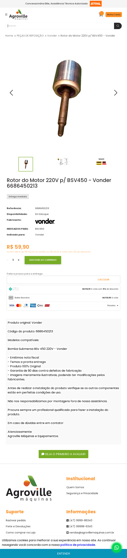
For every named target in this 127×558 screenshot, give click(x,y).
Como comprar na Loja (20, 532)
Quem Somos (75, 487)
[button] (11, 92)
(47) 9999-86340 (79, 520)
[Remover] (8, 260)
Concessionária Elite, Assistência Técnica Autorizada (63, 4)
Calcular (103, 279)
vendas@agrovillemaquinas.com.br (90, 532)
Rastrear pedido (16, 520)
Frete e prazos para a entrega (25, 273)
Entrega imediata (18, 196)
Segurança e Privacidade (82, 493)
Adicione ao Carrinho (43, 259)
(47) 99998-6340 (79, 526)
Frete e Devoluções (18, 526)
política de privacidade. (78, 545)
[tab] (63, 289)
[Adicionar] (19, 260)
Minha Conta (113, 14)
